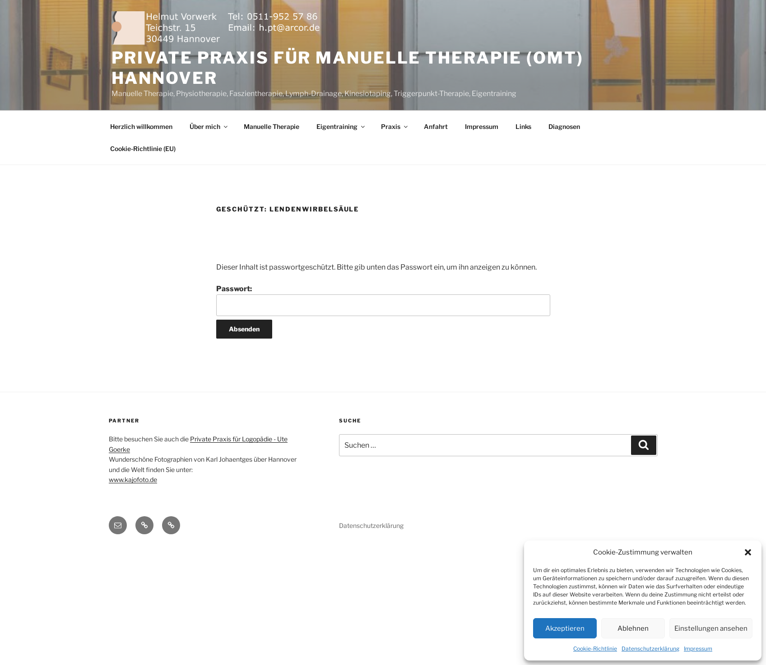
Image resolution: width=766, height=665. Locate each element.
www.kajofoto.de (133, 479)
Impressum (698, 648)
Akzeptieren (565, 628)
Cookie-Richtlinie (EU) (143, 148)
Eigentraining (341, 126)
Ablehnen (633, 628)
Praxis (395, 126)
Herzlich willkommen (141, 126)
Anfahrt (436, 126)
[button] (747, 552)
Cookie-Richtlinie (595, 648)
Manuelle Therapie (271, 126)
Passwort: (383, 300)
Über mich (209, 126)
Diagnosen (564, 126)
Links (523, 126)
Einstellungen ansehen (710, 628)
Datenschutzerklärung (650, 648)
